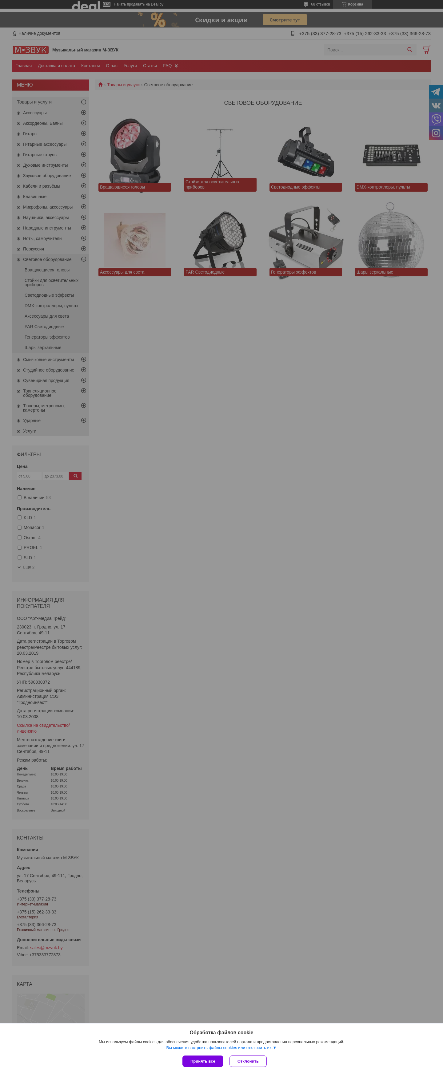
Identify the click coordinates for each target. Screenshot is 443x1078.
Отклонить (248, 1061)
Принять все (202, 1061)
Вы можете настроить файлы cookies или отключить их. (219, 1047)
